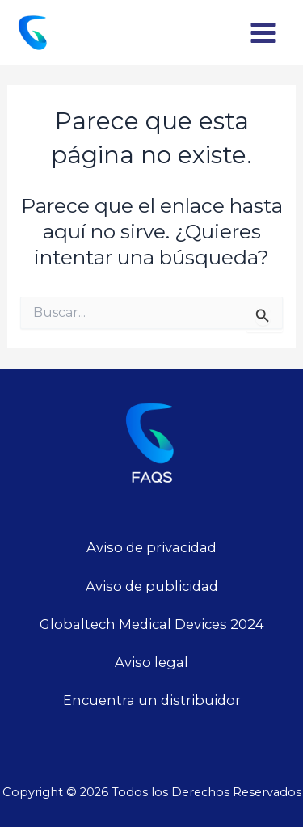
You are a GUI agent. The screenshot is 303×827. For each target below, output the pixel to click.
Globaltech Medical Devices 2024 (152, 624)
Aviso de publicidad (152, 586)
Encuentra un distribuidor (152, 700)
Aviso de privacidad (151, 547)
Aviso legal (151, 662)
